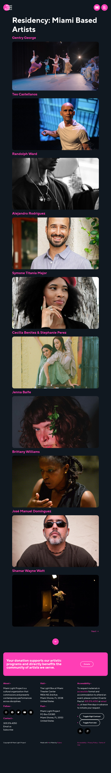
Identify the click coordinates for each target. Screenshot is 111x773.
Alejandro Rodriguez (28, 218)
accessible (82, 713)
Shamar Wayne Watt (28, 590)
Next (95, 653)
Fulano (59, 765)
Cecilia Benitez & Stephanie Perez (39, 342)
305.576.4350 (91, 723)
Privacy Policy (92, 765)
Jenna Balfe (21, 404)
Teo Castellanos (24, 94)
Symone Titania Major (29, 280)
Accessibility (81, 765)
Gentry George (24, 38)
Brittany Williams (26, 466)
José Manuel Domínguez (31, 528)
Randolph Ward (24, 156)
